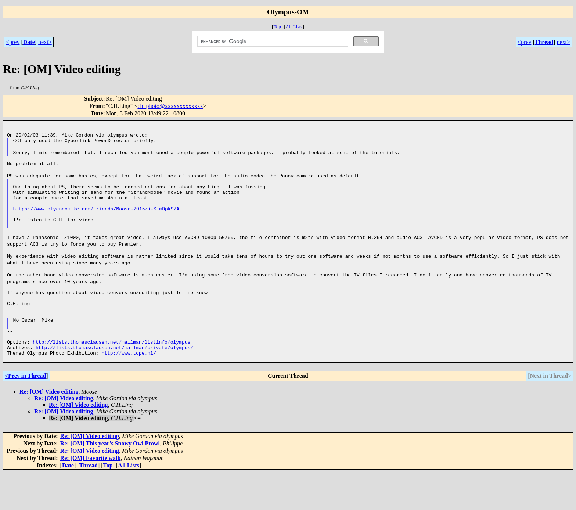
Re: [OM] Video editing (48, 429)
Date (29, 42)
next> (45, 42)
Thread (544, 42)
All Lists (293, 26)
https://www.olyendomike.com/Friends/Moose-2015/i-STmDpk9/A (96, 224)
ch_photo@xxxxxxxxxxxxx (170, 106)
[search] (272, 41)
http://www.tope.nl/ (128, 389)
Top (277, 26)
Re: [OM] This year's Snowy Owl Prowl (110, 481)
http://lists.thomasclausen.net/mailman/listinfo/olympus (111, 376)
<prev (12, 42)
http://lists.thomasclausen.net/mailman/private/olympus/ (114, 382)
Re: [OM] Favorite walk (90, 495)
